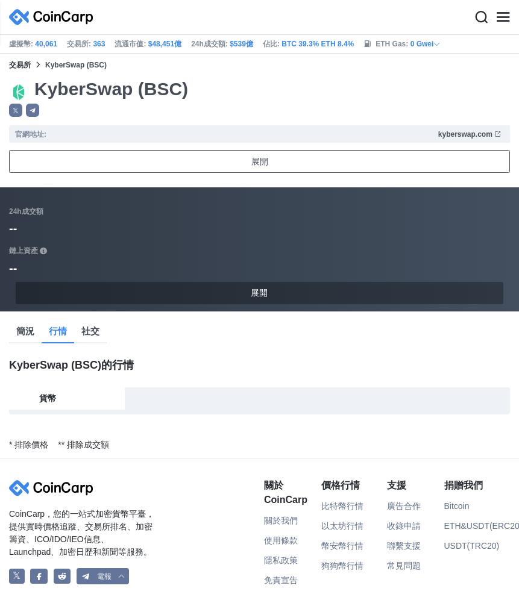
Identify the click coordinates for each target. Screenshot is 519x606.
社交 (90, 331)
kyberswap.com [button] (470, 134)
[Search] (481, 17)
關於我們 (281, 520)
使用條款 (281, 540)
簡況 (25, 331)
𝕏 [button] (16, 111)
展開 (259, 161)
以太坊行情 (342, 526)
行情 (58, 331)
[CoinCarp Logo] (54, 17)
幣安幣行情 (342, 546)
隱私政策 (281, 560)
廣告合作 (404, 506)
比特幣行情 (342, 506)
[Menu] (502, 17)
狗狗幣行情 (342, 565)
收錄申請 (404, 526)
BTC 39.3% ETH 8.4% (318, 44)
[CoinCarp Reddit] (62, 576)
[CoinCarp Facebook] (39, 576)
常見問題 (404, 565)
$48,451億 (164, 44)
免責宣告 (281, 580)
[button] (32, 110)
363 (99, 44)
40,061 (46, 44)
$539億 (241, 44)
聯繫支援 (404, 546)
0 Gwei (425, 44)
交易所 (20, 65)
